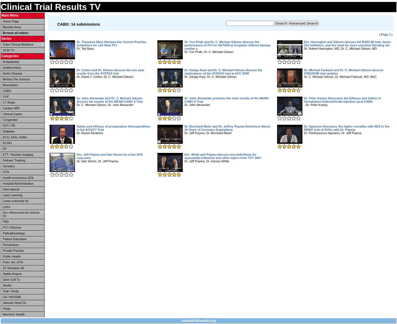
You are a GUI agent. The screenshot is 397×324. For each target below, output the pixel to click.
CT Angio (9, 102)
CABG (7, 90)
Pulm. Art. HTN (13, 262)
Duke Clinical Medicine (18, 44)
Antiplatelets (11, 61)
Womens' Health (14, 314)
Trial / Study (11, 291)
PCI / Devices (12, 227)
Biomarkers (10, 85)
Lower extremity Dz (16, 201)
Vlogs (6, 308)
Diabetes (9, 131)
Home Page (11, 21)
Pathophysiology (14, 233)
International (11, 189)
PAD (6, 221)
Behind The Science (16, 79)
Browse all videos (15, 32)
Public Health (12, 256)
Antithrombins (12, 67)
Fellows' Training (14, 160)
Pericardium (11, 244)
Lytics (6, 206)
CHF (6, 96)
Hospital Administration (18, 183)
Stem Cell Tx (11, 279)
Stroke (7, 285)
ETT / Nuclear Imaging (18, 154)
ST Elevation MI (13, 268)
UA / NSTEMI (12, 297)
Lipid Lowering (12, 195)
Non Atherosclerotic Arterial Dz (21, 214)
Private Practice (13, 250)
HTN (6, 172)
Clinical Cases (12, 114)
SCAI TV (9, 50)
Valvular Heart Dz (14, 302)
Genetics (9, 166)
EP (5, 148)
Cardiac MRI (11, 108)
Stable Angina (12, 273)
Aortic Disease (12, 73)
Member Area (12, 27)
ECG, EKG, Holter (15, 137)
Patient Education (14, 239)
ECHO (7, 143)
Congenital (10, 119)
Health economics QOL (18, 177)
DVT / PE (9, 125)
